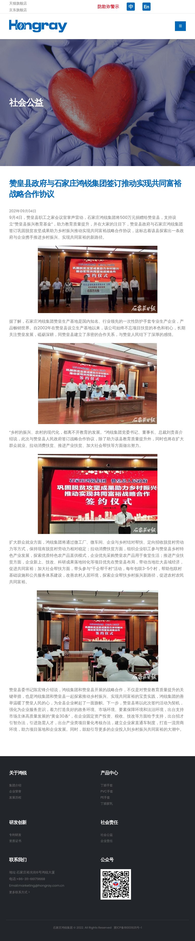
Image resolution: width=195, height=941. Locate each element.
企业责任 (107, 841)
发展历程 (15, 797)
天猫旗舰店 (18, 3)
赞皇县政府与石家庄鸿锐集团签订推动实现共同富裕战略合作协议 (95, 189)
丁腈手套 (107, 785)
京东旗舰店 (18, 9)
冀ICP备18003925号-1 (127, 928)
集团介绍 (15, 785)
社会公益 (107, 835)
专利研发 (15, 835)
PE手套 (106, 797)
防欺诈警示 (108, 7)
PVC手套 (107, 791)
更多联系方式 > (20, 892)
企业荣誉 (15, 791)
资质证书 (15, 841)
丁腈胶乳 (107, 803)
